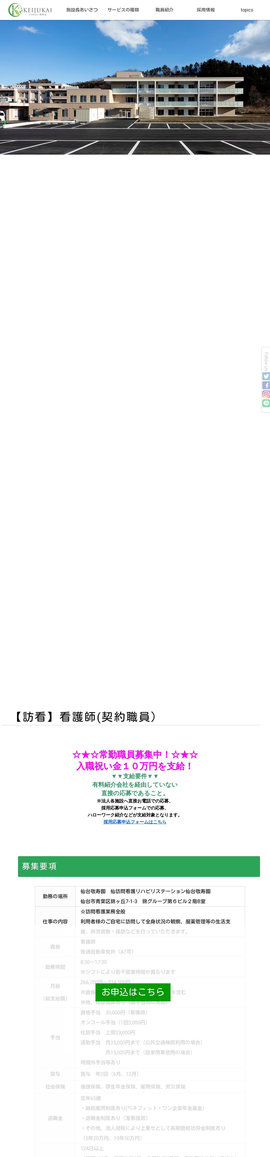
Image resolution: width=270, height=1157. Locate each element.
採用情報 (206, 9)
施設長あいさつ (82, 9)
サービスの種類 (123, 9)
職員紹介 (165, 9)
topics (247, 9)
